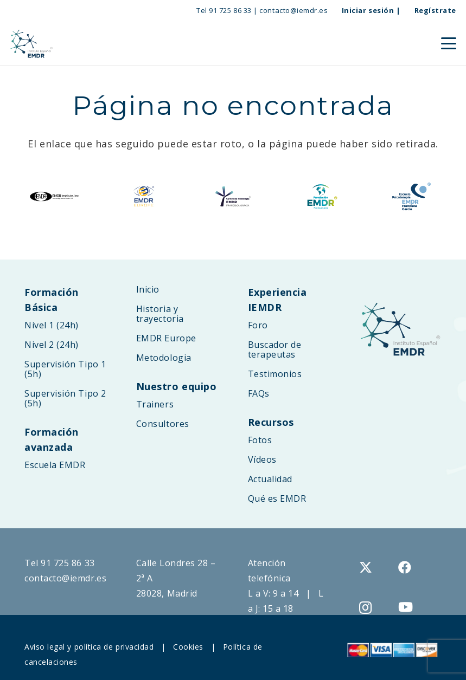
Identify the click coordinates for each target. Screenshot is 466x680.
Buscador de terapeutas (275, 349)
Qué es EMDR (277, 498)
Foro (258, 325)
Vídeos (262, 459)
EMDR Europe (166, 338)
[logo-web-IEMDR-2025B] (31, 44)
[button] (448, 43)
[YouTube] (405, 606)
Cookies (188, 647)
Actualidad (270, 479)
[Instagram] (365, 607)
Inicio (147, 289)
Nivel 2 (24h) (51, 345)
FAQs (259, 393)
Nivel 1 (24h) (51, 325)
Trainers (155, 404)
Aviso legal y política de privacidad (89, 647)
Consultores (162, 424)
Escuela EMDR (54, 465)
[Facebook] (405, 567)
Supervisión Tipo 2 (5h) (65, 398)
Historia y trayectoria (160, 314)
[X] (365, 567)
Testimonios (275, 374)
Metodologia (163, 358)
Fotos (260, 440)
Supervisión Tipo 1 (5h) (65, 369)
